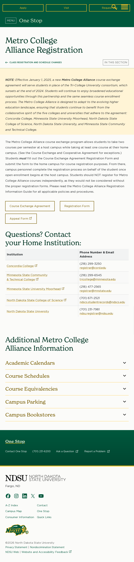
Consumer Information (19, 513)
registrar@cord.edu (92, 264)
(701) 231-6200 (41, 447)
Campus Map (13, 507)
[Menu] (12, 20)
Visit (66, 7)
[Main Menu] (124, 7)
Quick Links (44, 513)
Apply (23, 7)
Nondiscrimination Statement (50, 543)
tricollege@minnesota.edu (97, 275)
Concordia (22, 262)
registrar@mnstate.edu (95, 287)
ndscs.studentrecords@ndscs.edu (102, 298)
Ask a (67, 447)
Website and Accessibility (47, 548)
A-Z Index (11, 501)
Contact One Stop (16, 447)
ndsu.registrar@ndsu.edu (96, 309)
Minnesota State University (36, 285)
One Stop (15, 437)
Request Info (109, 7)
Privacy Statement (17, 543)
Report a (97, 447)
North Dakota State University (28, 307)
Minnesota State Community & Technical (27, 273)
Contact (42, 501)
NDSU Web (12, 548)
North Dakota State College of (37, 296)
